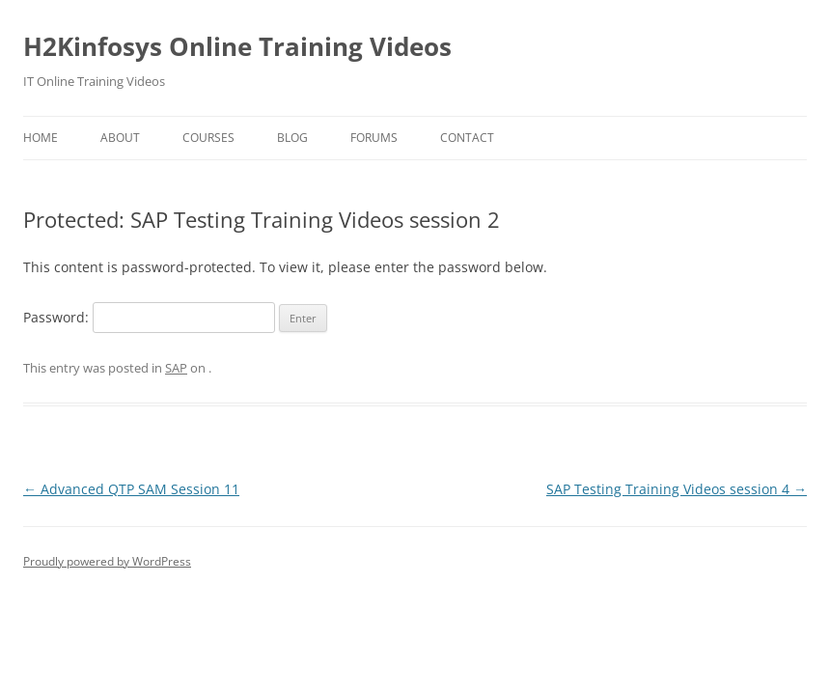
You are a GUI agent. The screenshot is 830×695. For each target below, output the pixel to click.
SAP (176, 367)
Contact (467, 137)
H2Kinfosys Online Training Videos (237, 46)
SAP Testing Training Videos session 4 (676, 489)
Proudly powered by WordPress (107, 561)
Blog (292, 137)
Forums (374, 137)
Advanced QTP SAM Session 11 (131, 489)
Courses (208, 137)
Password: (149, 317)
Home (40, 137)
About (120, 137)
